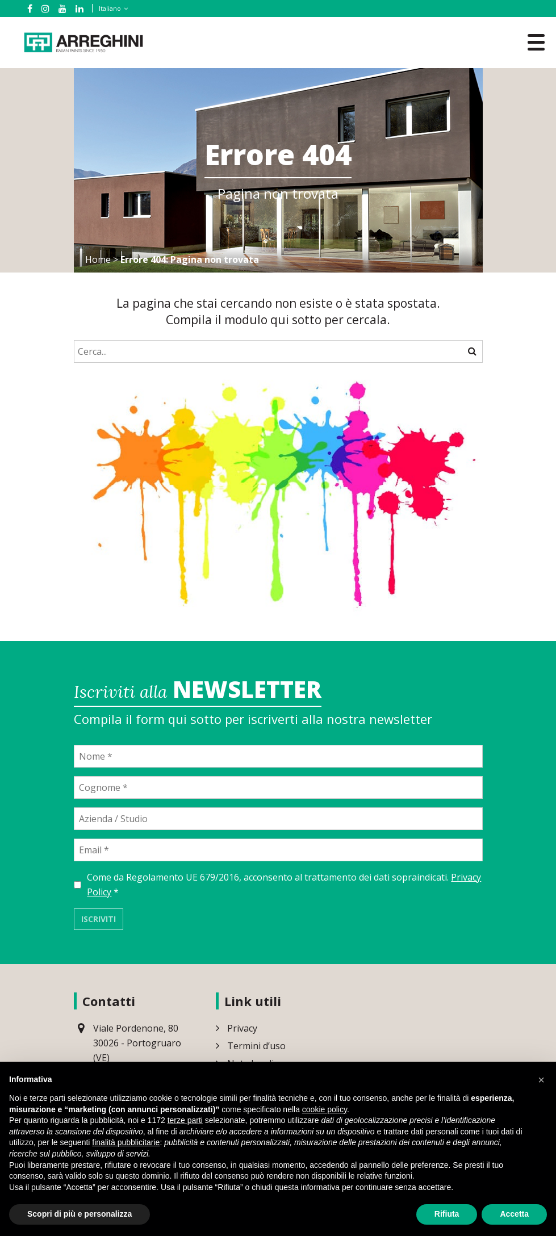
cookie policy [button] (324, 1109)
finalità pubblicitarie (126, 1142)
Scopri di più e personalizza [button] (79, 1213)
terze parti (185, 1120)
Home (98, 259)
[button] (541, 1080)
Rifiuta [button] (446, 1213)
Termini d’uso (256, 1046)
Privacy (242, 1028)
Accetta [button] (514, 1213)
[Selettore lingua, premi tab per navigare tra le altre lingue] (111, 8)
